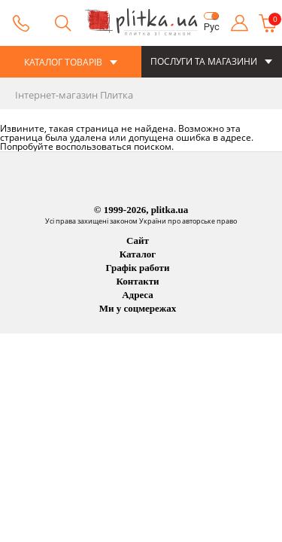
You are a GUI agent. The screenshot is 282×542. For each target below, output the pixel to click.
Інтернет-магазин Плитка (74, 95)
